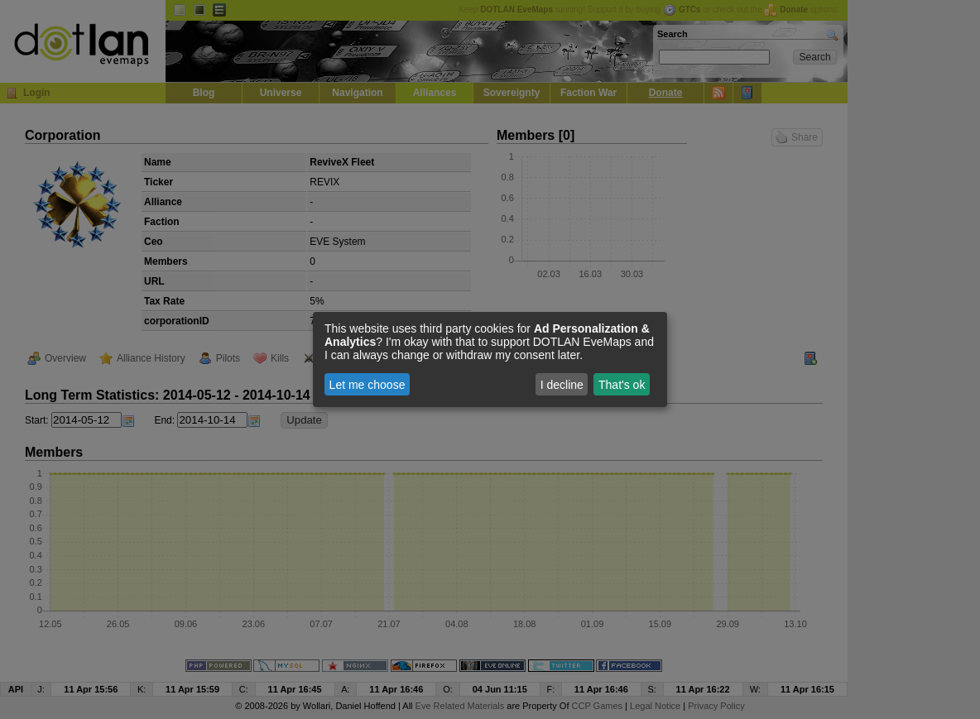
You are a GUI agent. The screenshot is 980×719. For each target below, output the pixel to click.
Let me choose (367, 384)
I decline (562, 384)
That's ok (621, 384)
